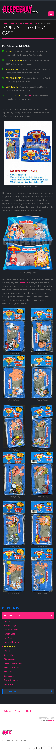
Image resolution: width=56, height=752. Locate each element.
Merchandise (16, 23)
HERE (30, 95)
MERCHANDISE (10, 691)
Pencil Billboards (11, 642)
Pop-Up (7, 650)
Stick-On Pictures (11, 667)
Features (18, 711)
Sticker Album (10, 659)
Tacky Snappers (11, 680)
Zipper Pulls (9, 684)
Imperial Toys (31, 23)
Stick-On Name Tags (13, 663)
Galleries (7, 711)
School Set (23, 282)
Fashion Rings (10, 625)
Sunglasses (9, 676)
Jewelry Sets (9, 633)
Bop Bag (7, 621)
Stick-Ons (8, 671)
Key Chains (9, 638)
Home (4, 23)
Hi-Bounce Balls (11, 629)
